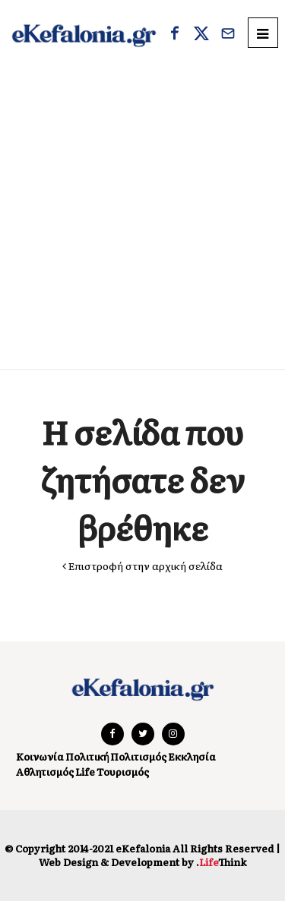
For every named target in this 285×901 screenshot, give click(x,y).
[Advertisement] (142, 219)
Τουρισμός (123, 771)
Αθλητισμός (45, 771)
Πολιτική (87, 756)
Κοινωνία (40, 756)
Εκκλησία (192, 756)
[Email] (228, 35)
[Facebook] (174, 35)
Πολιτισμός (138, 756)
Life (85, 771)
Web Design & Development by (142, 862)
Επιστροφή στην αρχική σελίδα (142, 565)
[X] (201, 35)
